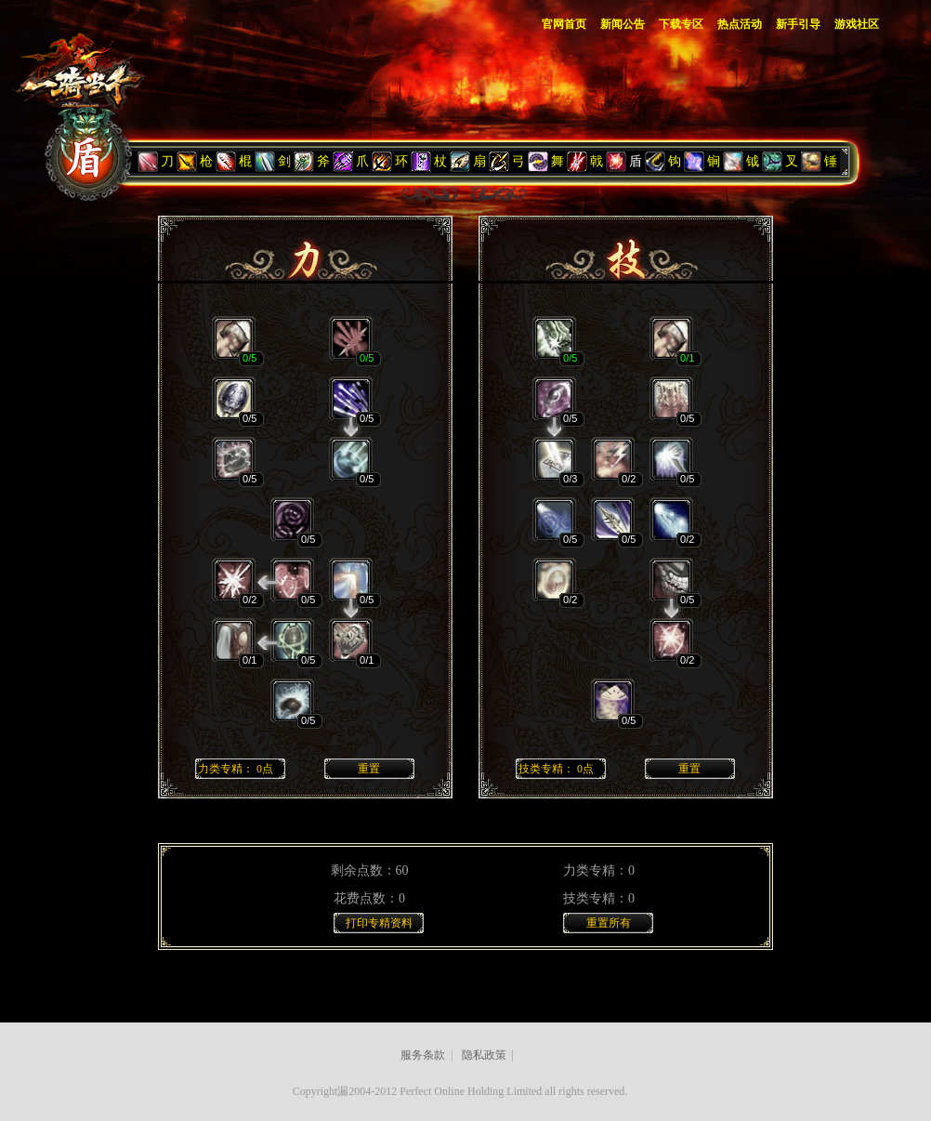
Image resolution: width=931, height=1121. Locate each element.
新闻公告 (622, 24)
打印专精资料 (379, 923)
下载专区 (681, 24)
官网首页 (564, 24)
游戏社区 (856, 24)
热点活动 (739, 24)
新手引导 (798, 24)
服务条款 (422, 1055)
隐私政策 (484, 1055)
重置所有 (608, 923)
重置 (369, 768)
